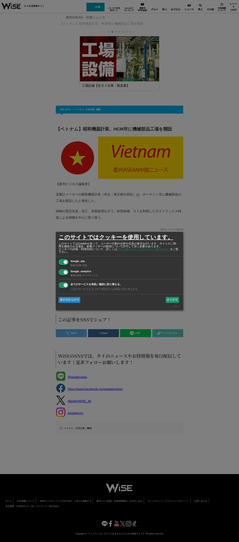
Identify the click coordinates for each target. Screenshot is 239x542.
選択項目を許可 (69, 299)
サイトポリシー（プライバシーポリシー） (143, 249)
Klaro (176, 306)
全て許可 (172, 299)
